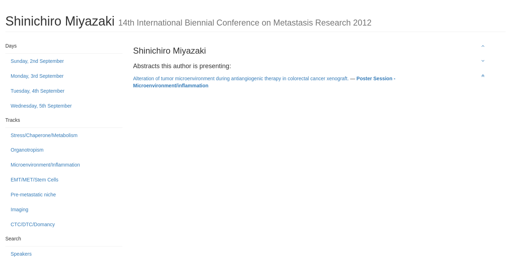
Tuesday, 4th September (38, 91)
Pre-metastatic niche (33, 194)
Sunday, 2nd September (37, 61)
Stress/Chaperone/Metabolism (44, 135)
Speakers (21, 254)
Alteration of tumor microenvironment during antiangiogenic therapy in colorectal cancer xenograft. (241, 78)
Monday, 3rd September (37, 76)
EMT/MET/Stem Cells (35, 180)
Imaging (19, 209)
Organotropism (27, 150)
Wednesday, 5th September (41, 106)
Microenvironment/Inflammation (45, 165)
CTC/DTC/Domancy (33, 224)
